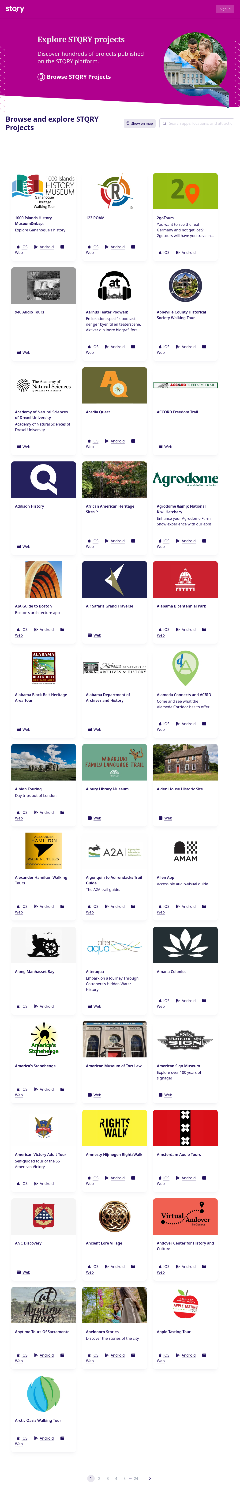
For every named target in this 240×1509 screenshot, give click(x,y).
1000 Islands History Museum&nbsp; (33, 220)
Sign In (225, 9)
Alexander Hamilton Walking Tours (41, 880)
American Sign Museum (178, 1065)
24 (136, 1478)
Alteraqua (95, 971)
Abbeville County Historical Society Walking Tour (181, 314)
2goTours (165, 217)
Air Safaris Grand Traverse (109, 606)
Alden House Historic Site (180, 789)
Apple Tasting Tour (174, 1331)
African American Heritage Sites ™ (110, 509)
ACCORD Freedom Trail (177, 412)
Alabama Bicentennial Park (181, 606)
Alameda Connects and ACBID (184, 694)
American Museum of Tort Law (114, 1065)
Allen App (165, 877)
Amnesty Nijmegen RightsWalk (114, 1154)
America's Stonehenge (35, 1065)
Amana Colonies (171, 971)
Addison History (29, 506)
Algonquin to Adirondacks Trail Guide (114, 880)
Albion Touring (28, 789)
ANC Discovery (28, 1243)
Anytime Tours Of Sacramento (42, 1331)
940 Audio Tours (29, 312)
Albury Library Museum (107, 789)
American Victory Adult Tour (40, 1154)
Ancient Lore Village (104, 1243)
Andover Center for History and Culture (185, 1246)
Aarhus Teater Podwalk (107, 312)
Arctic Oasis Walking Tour (38, 1420)
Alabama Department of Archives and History (108, 697)
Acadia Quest (98, 412)
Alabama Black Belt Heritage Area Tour (41, 697)
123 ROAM (95, 217)
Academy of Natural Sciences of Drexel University (41, 414)
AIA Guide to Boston (33, 606)
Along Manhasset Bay (34, 971)
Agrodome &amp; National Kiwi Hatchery (181, 509)
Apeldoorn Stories (102, 1331)
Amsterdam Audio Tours (179, 1154)
